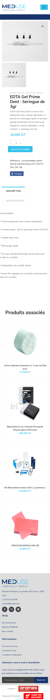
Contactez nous (9, 650)
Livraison (11, 688)
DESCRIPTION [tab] (13, 191)
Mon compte (7, 631)
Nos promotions (9, 622)
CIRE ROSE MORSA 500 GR (25, 545)
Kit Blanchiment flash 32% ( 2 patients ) (25, 487)
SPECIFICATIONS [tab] (15, 200)
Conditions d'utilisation (12, 655)
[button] (17, 173)
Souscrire (41, 680)
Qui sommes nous (10, 646)
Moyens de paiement (11, 696)
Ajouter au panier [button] (20, 149)
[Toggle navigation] (44, 7)
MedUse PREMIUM (10, 627)
